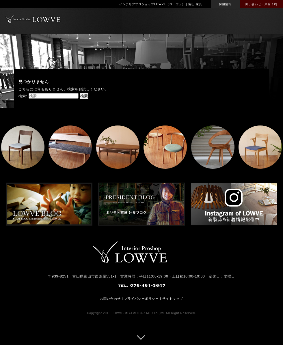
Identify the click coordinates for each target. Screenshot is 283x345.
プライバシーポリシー (141, 298)
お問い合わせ (110, 298)
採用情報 (225, 4)
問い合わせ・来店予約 (261, 4)
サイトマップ (172, 298)
